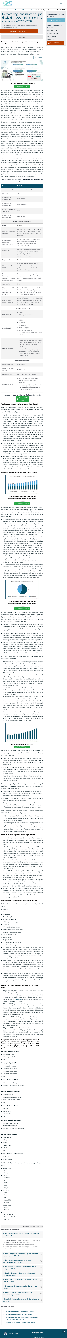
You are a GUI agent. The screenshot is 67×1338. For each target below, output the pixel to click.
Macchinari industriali (13, 10)
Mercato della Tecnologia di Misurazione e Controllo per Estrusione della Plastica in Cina (22, 1319)
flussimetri (18, 999)
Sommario (22, 37)
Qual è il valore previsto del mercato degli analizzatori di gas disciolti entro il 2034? (23, 1255)
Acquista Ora (56, 20)
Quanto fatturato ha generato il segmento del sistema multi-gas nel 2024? (23, 1268)
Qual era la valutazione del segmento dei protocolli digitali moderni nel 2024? (23, 1274)
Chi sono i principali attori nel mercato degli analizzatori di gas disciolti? (23, 1300)
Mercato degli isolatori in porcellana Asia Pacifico (20, 1311)
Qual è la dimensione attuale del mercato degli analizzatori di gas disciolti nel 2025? (23, 1261)
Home (3, 10)
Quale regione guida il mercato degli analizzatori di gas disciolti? (23, 1287)
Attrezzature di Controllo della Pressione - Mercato (20, 1323)
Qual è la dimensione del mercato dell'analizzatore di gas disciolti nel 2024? (23, 1234)
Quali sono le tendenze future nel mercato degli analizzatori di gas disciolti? (23, 1293)
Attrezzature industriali (29, 10)
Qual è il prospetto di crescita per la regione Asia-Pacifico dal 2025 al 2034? (23, 1280)
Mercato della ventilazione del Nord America (19, 1314)
